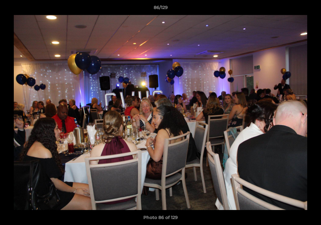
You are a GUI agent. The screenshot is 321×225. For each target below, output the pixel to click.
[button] (309, 9)
